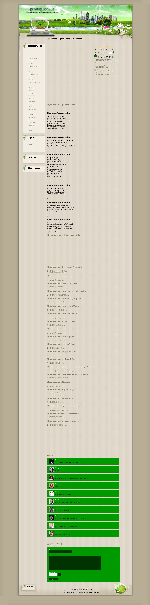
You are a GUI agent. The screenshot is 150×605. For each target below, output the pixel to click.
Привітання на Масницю (54, 385)
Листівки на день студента (101, 62)
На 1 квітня (30, 90)
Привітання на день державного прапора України (60, 370)
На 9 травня (31, 98)
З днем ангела (31, 122)
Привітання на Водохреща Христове (57, 270)
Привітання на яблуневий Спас (56, 354)
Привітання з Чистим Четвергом (56, 416)
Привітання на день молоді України (57, 301)
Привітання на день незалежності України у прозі (60, 378)
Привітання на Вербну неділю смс (56, 393)
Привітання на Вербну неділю (55, 392)
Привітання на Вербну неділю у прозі (57, 395)
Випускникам (31, 103)
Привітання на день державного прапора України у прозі (61, 371)
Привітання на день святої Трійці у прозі (58, 310)
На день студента (32, 117)
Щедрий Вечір (31, 79)
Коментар (51, 554)
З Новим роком (31, 71)
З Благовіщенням (32, 87)
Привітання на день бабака (55, 279)
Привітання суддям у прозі (101, 67)
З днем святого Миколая (33, 69)
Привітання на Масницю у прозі (56, 386)
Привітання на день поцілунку (55, 316)
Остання (58, 231)
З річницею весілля (32, 66)
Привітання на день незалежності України (58, 377)
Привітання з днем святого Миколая (104, 70)
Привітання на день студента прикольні (104, 61)
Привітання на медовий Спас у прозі (57, 348)
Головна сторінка (84, 582)
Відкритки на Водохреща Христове (57, 272)
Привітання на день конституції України (58, 294)
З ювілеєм (30, 61)
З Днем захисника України (34, 111)
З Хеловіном (31, 119)
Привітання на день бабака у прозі (56, 280)
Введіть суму (52, 572)
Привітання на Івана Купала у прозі (57, 325)
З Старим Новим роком (33, 74)
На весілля (30, 63)
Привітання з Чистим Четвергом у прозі (58, 417)
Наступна (53, 231)
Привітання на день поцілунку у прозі (57, 318)
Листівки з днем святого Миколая (103, 74)
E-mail (28, 588)
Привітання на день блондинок (56, 286)
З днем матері (31, 101)
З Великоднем (31, 93)
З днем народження (32, 58)
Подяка (30, 130)
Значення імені (31, 160)
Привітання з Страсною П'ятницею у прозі (58, 410)
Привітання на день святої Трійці (56, 309)
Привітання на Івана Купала (55, 324)
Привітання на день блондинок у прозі (57, 287)
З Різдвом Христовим (33, 77)
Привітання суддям (99, 66)
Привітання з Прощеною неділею (56, 424)
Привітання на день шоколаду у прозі (57, 333)
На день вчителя (32, 109)
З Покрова (30, 114)
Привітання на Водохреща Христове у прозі (58, 271)
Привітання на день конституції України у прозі (59, 295)
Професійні (31, 125)
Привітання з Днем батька (54, 401)
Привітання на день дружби (55, 339)
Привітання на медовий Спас (55, 347)
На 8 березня (31, 85)
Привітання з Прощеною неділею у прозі (58, 425)
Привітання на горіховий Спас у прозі (57, 363)
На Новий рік (31, 147)
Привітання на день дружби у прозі (57, 340)
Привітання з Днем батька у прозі (56, 402)
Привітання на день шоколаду (55, 332)
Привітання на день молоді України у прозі (58, 302)
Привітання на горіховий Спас (55, 362)
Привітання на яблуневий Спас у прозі (57, 355)
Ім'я (50, 549)
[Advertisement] (33, 52)
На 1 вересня (31, 106)
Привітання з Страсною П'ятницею (56, 409)
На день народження (33, 141)
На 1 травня (31, 95)
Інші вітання (31, 127)
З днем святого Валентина (34, 82)
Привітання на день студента (102, 60)
